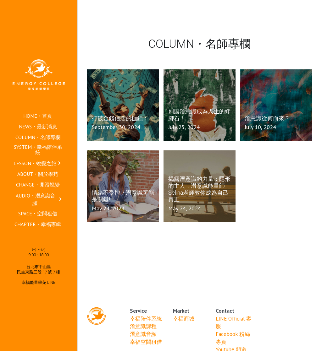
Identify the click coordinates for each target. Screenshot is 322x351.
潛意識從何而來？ (267, 118)
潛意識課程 (143, 326)
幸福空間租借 (146, 341)
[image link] (39, 74)
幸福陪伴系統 (146, 318)
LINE (51, 282)
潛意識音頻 (143, 334)
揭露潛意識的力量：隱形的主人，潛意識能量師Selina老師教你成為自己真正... (199, 189)
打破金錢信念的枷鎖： (120, 118)
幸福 (178, 318)
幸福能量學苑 (34, 282)
